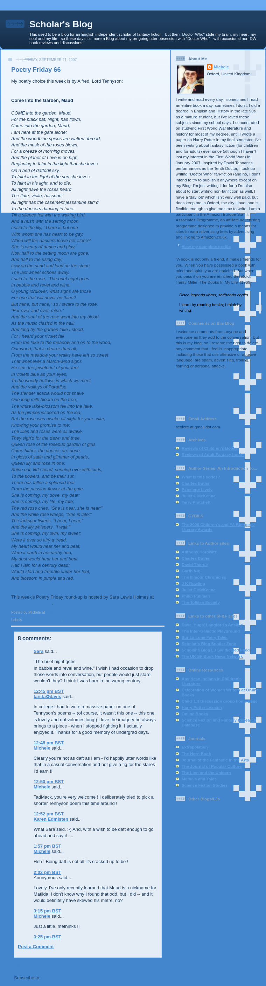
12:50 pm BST (49, 781)
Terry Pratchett (196, 502)
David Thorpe (195, 564)
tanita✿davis (47, 696)
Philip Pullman (196, 596)
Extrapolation (195, 747)
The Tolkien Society (201, 602)
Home (88, 965)
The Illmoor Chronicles (204, 577)
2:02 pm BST (47, 872)
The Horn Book (196, 753)
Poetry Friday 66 (36, 69)
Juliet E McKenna (199, 496)
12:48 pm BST (49, 742)
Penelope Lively (197, 489)
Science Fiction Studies (204, 785)
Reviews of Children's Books (210, 448)
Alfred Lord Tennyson (42, 620)
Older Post (150, 965)
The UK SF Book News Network (212, 656)
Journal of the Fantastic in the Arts (215, 760)
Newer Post (26, 965)
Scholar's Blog (61, 24)
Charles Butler (196, 483)
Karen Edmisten (52, 819)
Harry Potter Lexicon (202, 707)
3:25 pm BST (47, 936)
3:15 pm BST (47, 910)
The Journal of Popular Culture (211, 766)
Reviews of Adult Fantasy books (213, 454)
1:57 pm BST (47, 846)
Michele (42, 748)
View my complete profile (206, 246)
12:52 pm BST (49, 813)
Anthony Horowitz (199, 552)
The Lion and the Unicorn (206, 772)
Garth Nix (191, 570)
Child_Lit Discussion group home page (220, 701)
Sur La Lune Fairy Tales (204, 637)
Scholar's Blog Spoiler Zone (209, 643)
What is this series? (201, 477)
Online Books (195, 713)
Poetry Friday (74, 620)
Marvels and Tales (199, 779)
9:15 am (52, 612)
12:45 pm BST (49, 691)
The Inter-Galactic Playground (211, 631)
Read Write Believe (31, 603)
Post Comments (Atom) (67, 977)
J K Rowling (193, 583)
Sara (38, 651)
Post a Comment (36, 946)
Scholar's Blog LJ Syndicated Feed (216, 650)
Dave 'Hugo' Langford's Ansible (212, 624)
